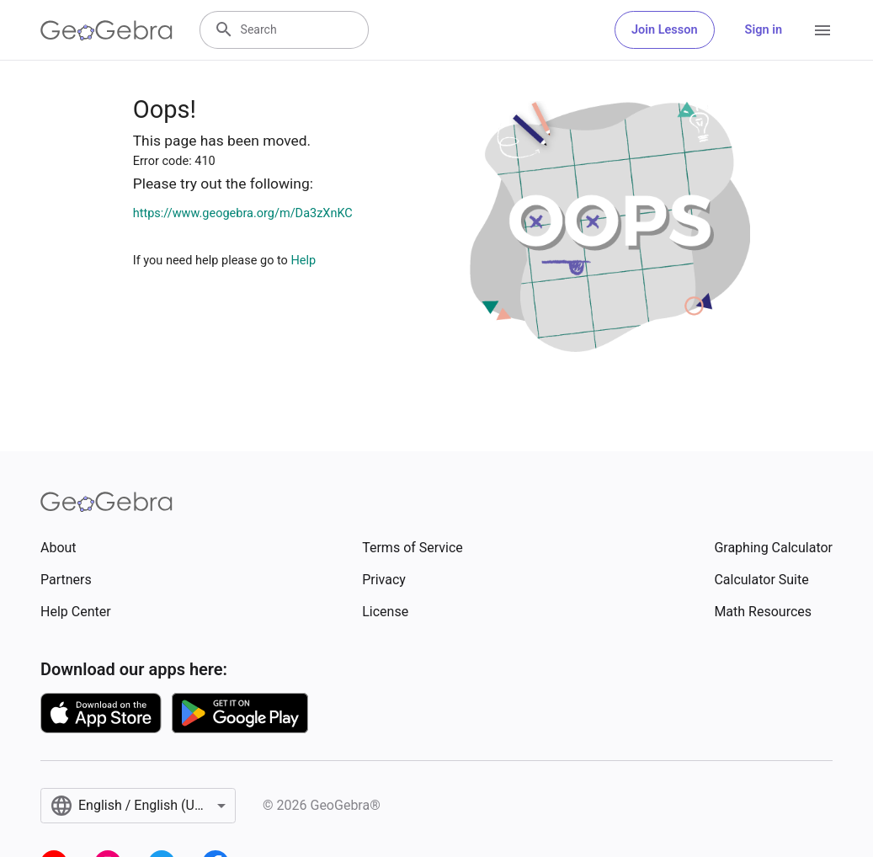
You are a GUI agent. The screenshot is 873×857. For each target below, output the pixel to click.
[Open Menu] (822, 30)
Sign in (763, 30)
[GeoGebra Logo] (106, 30)
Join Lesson (664, 30)
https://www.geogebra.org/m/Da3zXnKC (243, 213)
